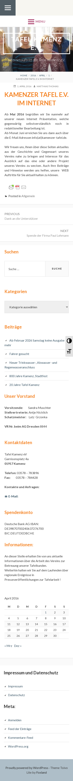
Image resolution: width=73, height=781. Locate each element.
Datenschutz (16, 695)
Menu (40, 21)
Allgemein (28, 196)
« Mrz (8, 645)
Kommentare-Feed (20, 737)
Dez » (18, 645)
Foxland (41, 772)
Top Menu (7, 15)
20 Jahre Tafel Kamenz (24, 385)
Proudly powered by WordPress (26, 768)
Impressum (15, 686)
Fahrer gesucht (19, 354)
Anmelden (14, 720)
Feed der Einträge (19, 729)
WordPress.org (18, 746)
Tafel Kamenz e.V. (36, 43)
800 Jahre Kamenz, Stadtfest (28, 376)
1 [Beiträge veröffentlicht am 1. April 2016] (46, 612)
